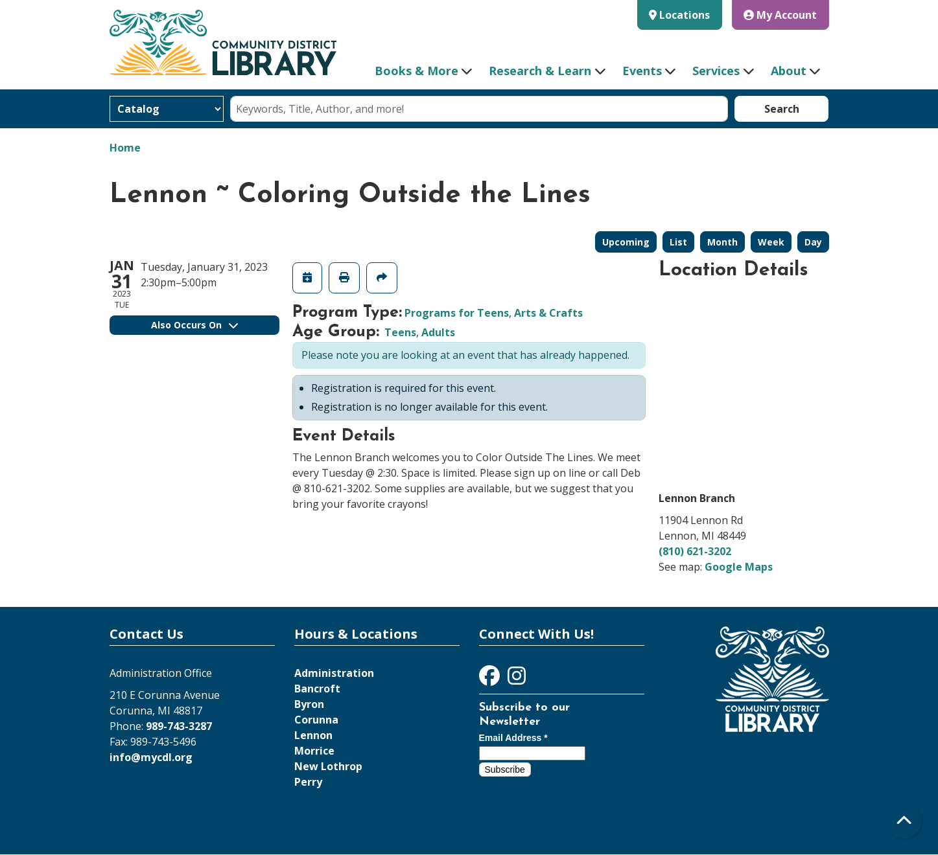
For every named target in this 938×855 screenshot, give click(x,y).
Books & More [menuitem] (416, 70)
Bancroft (317, 688)
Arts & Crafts (548, 313)
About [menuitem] (788, 70)
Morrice (314, 751)
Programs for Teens (457, 313)
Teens (400, 332)
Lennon (313, 735)
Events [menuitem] (642, 70)
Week (771, 242)
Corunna (316, 719)
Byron (309, 704)
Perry (308, 782)
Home (125, 148)
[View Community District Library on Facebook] (490, 679)
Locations (684, 15)
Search (781, 109)
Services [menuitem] (716, 70)
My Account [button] (780, 15)
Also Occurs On (194, 325)
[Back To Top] (904, 821)
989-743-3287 (179, 726)
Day (813, 242)
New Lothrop (328, 766)
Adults (438, 332)
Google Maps (739, 567)
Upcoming (626, 242)
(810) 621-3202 (695, 551)
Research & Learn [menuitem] (540, 70)
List (678, 242)
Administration (334, 673)
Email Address (513, 738)
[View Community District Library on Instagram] (517, 679)
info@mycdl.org (151, 757)
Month (722, 242)
